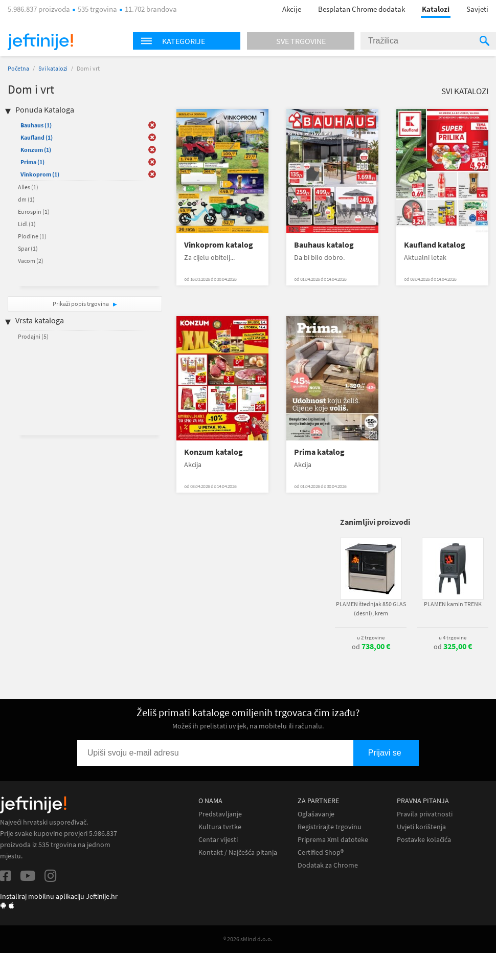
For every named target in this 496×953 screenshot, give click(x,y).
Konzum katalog (213, 452)
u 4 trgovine (452, 637)
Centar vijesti (218, 839)
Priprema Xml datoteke (333, 839)
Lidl (27, 224)
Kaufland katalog (434, 245)
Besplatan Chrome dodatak (361, 9)
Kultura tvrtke (219, 827)
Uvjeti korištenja (421, 827)
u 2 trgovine (371, 637)
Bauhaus (36, 125)
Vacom (30, 260)
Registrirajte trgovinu (330, 827)
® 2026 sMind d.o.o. (248, 939)
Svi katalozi (52, 68)
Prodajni (33, 336)
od (371, 646)
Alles (28, 187)
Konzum (35, 149)
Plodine (32, 236)
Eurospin (34, 211)
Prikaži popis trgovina (81, 303)
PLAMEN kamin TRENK (453, 604)
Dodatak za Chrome (328, 865)
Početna (18, 68)
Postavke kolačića (424, 839)
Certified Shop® (321, 852)
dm (26, 199)
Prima (32, 162)
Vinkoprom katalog (218, 245)
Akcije (291, 9)
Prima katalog (319, 452)
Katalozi (435, 9)
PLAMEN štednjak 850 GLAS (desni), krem (371, 608)
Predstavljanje (220, 814)
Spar (28, 248)
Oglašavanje (316, 814)
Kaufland (36, 137)
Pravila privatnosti (425, 814)
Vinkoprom (39, 174)
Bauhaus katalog (324, 245)
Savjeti (477, 9)
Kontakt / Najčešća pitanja (237, 852)
